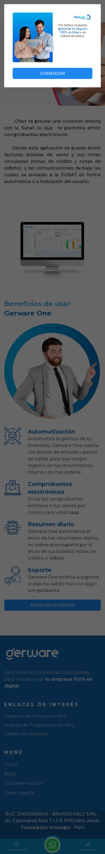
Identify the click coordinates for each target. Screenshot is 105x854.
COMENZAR (52, 73)
